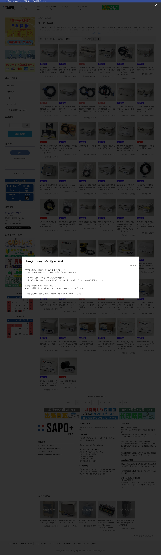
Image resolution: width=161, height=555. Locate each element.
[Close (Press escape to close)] (156, 5)
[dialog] (80, 277)
